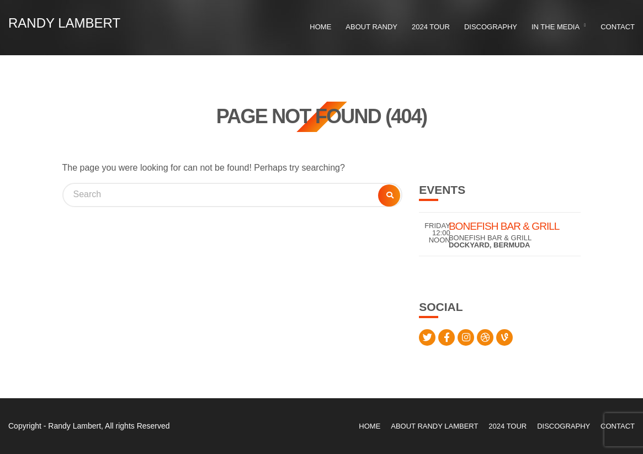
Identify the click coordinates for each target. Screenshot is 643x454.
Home (320, 27)
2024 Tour (431, 27)
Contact (618, 27)
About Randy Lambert (434, 426)
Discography (490, 27)
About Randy (371, 27)
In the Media (556, 27)
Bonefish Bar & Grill (504, 226)
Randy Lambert (64, 22)
